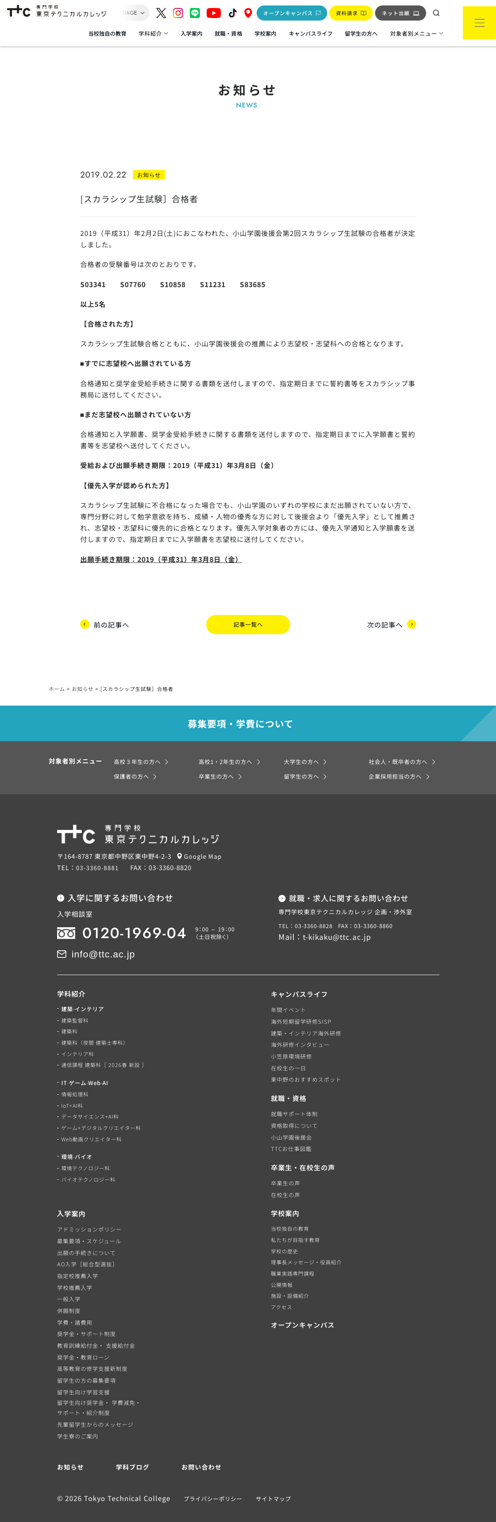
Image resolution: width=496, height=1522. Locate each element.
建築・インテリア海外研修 (306, 1017)
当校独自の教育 (107, 33)
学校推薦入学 (74, 1272)
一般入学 (69, 1283)
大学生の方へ (303, 746)
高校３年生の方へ (139, 746)
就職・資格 (228, 33)
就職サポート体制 (294, 1098)
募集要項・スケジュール (89, 1225)
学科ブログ (132, 1451)
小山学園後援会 (291, 1122)
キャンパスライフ (311, 33)
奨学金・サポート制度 (86, 1318)
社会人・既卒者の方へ (400, 746)
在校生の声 (285, 1179)
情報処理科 (76, 1082)
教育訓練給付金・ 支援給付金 (96, 1330)
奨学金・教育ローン (83, 1342)
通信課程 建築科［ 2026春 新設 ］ (106, 1052)
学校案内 (265, 33)
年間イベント (288, 994)
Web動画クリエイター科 (93, 1129)
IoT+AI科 (73, 1094)
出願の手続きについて (86, 1237)
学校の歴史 (285, 1237)
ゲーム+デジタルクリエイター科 (104, 1117)
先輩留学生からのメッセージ (95, 1409)
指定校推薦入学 (77, 1260)
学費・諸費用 (74, 1307)
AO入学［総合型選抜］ (87, 1249)
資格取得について (294, 1110)
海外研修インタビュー (300, 1029)
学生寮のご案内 (77, 1420)
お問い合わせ (200, 1451)
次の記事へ (385, 616)
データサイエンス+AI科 (92, 1105)
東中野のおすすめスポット (306, 1064)
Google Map (206, 840)
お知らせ (71, 1451)
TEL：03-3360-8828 (306, 911)
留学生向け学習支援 (83, 1377)
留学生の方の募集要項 (86, 1365)
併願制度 (69, 1295)
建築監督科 (76, 1006)
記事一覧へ (248, 616)
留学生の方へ (361, 33)
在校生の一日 (288, 1052)
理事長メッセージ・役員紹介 (309, 1249)
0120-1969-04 (126, 917)
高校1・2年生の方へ (228, 746)
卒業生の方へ (217, 760)
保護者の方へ (133, 760)
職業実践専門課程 (294, 1260)
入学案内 (191, 33)
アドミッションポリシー (89, 1214)
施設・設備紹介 (291, 1283)
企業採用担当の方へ (397, 760)
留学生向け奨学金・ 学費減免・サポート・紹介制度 (99, 1392)
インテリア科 (79, 1041)
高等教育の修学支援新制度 (92, 1353)
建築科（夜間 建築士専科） (97, 1029)
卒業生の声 (285, 1168)
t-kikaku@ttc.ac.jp (339, 920)
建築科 (70, 1017)
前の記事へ (111, 616)
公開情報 (282, 1272)
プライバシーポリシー (210, 1482)
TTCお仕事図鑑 (291, 1133)
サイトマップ (271, 1482)
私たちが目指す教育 (297, 1225)
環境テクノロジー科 (87, 1159)
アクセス (282, 1295)
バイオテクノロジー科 (90, 1170)
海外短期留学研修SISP (301, 1006)
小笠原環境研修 (291, 1041)
